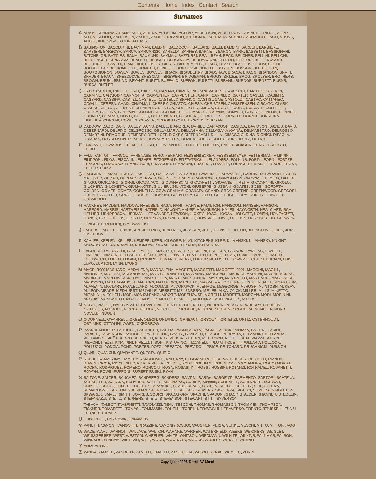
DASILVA (238, 126)
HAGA (165, 205)
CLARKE (90, 108)
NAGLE (104, 305)
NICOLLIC (187, 309)
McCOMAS (158, 286)
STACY (231, 394)
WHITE (172, 436)
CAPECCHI (235, 91)
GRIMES (141, 195)
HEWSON (179, 214)
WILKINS (247, 436)
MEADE (107, 290)
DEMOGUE (116, 135)
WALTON (156, 431)
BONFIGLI (165, 68)
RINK (141, 363)
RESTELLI (257, 359)
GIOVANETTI (201, 182)
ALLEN (89, 37)
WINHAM (111, 440)
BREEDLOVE (127, 76)
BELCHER (244, 56)
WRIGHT (230, 440)
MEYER (210, 290)
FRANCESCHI (137, 164)
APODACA (217, 37)
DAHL (120, 126)
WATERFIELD (215, 431)
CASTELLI (148, 99)
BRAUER (91, 76)
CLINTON (166, 108)
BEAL (204, 56)
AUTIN (125, 41)
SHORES (186, 390)
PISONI (157, 342)
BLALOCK (242, 64)
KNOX (88, 245)
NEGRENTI (167, 305)
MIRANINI (91, 295)
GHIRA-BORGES (202, 178)
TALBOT (108, 404)
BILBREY (184, 64)
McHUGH (248, 286)
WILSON (284, 436)
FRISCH (258, 164)
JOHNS (219, 230)
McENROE (206, 286)
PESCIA (176, 338)
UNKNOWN (116, 419)
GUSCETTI (275, 195)
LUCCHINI (255, 259)
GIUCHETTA (115, 186)
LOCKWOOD (94, 259)
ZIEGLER (233, 452)
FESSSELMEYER (231, 155)
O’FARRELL (117, 319)
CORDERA (188, 116)
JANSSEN (131, 230)
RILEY (130, 363)
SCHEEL (153, 382)
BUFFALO (170, 80)
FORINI (255, 160)
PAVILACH (194, 334)
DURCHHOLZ (238, 139)
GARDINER (253, 174)
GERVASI (147, 178)
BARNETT (207, 51)
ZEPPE (216, 452)
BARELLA (170, 51)
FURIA (105, 168)
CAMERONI (186, 91)
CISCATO (265, 104)
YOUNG (102, 446)
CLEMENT (124, 108)
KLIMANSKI (237, 241)
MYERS (249, 299)
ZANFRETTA (182, 452)
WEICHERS (254, 431)
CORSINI (111, 120)
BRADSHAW (215, 72)
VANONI (108, 425)
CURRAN (215, 120)
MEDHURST (126, 290)
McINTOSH (268, 286)
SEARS (193, 386)
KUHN (190, 245)
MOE (127, 295)
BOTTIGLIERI (265, 68)
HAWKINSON (208, 209)
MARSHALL (132, 278)
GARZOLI (273, 174)
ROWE (105, 371)
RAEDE (89, 359)
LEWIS (243, 255)
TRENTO (253, 409)
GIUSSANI (223, 186)
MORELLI (213, 295)
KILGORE (172, 241)
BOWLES (155, 72)
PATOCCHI (134, 334)
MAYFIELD (188, 282)
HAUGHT (172, 209)
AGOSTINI (168, 33)
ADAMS (122, 33)
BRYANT (136, 80)
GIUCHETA (93, 186)
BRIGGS (214, 76)
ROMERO (132, 367)
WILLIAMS (266, 436)
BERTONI (244, 60)
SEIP (258, 386)
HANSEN (251, 205)
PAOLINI (258, 330)
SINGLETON (282, 390)
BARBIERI (92, 51)
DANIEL (198, 126)
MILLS (263, 290)
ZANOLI (201, 452)
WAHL (102, 431)
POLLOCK (271, 342)
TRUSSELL (273, 409)
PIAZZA (258, 338)
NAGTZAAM (123, 305)
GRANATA (194, 191)
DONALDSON (114, 139)
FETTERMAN (259, 155)
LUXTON (103, 263)
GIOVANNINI (262, 182)
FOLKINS (239, 160)
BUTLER (105, 85)
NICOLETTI (167, 309)
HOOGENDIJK (111, 218)
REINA (222, 359)
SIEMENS (204, 390)
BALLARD (201, 47)
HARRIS (111, 209)
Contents (148, 5)
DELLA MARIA (166, 130)
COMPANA (215, 112)
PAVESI (176, 334)
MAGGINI (255, 270)
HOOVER (134, 218)
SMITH (124, 394)
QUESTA (147, 353)
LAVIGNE (91, 255)
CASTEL (129, 99)
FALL (87, 155)
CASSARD (92, 99)
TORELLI (190, 409)
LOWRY (238, 259)
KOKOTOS (105, 245)
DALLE (162, 126)
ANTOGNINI (196, 37)
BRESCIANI (151, 76)
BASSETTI (255, 51)
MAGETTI (184, 270)
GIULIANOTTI (140, 186)
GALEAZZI (165, 174)
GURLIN (256, 195)
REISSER (238, 359)
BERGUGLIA (178, 60)
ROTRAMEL (257, 367)
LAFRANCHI (114, 251)
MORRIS (90, 299)
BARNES (189, 51)
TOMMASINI (152, 409)
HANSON (269, 205)
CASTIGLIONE (210, 99)
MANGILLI (175, 274)
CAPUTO (254, 91)
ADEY (136, 33)
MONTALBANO (147, 295)
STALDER (248, 394)
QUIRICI (164, 353)
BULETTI (206, 80)
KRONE (162, 245)
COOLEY (141, 116)
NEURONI (215, 305)
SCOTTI (123, 386)
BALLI (217, 47)
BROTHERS (282, 76)
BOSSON (243, 68)
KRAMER (125, 245)
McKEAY (287, 286)
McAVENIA (92, 286)
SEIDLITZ (244, 386)
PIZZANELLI (198, 342)
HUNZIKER (257, 218)
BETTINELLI (94, 64)
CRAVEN (147, 120)
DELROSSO (282, 130)
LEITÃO (146, 255)
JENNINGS (171, 230)
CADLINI (103, 91)
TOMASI (132, 409)
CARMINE (92, 95)
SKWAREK (92, 394)
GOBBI (257, 186)
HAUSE (188, 209)
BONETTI (147, 68)
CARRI (204, 95)
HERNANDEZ (157, 214)
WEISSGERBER (97, 436)
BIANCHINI (133, 64)
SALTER (109, 378)
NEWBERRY (250, 305)
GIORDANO (108, 182)
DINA (250, 135)
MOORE (169, 295)
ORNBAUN (189, 319)
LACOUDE (92, 251)
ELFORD (146, 145)
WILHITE (230, 436)
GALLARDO (186, 174)
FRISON (274, 164)
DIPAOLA (281, 135)
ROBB (187, 363)
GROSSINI (160, 195)
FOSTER (285, 160)
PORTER (141, 346)
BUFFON (188, 80)
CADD (88, 91)
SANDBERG (148, 378)
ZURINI (249, 452)
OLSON (150, 319)
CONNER (91, 116)
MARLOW (111, 278)
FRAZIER (221, 164)
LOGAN (129, 259)
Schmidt (209, 382)
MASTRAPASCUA (120, 282)
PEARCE (212, 334)
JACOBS (90, 230)
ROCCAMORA (249, 363)
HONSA (90, 218)
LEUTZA (227, 255)
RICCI (117, 363)
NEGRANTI (146, 305)
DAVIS (290, 126)
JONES (277, 230)
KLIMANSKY (259, 241)
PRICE (212, 346)
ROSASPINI (185, 367)
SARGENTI (223, 378)
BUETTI (152, 80)
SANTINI (189, 378)
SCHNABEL (228, 382)
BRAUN (107, 76)
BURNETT (262, 80)
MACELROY (93, 270)
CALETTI (121, 91)
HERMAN (135, 214)
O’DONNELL (94, 319)
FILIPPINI (281, 155)
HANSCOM (231, 205)
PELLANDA (274, 334)
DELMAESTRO (257, 130)
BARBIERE (268, 47)
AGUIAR (186, 33)
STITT (209, 398)
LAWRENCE (112, 255)
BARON (224, 51)
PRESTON (173, 346)
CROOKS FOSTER (173, 120)
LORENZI (183, 259)
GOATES (241, 186)
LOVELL (222, 259)
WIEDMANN (209, 436)
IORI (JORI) (111, 224)
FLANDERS (219, 160)
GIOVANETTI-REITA (232, 182)
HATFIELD (153, 209)
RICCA (104, 363)
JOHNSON (237, 230)
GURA (242, 195)
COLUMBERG (173, 112)
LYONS (131, 263)
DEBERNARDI (95, 130)
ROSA (167, 367)
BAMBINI (232, 47)
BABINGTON (94, 47)
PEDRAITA (231, 334)
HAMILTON (210, 205)
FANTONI (102, 155)
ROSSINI (219, 367)
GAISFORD (144, 174)
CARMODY (112, 95)
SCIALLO (91, 386)
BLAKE (225, 64)
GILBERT (288, 178)
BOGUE (274, 64)
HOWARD (205, 218)
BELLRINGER (95, 60)
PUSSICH (278, 346)
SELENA (271, 386)
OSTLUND (92, 323)
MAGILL (272, 270)
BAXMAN (168, 56)
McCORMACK (182, 286)
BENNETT (139, 60)
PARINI (274, 330)
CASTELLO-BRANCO (177, 99)
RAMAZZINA (109, 359)
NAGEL (89, 305)
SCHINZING (174, 382)
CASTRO (253, 99)
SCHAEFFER (94, 382)
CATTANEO (273, 99)
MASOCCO (93, 282)
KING (187, 241)
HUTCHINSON (282, 218)
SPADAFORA (177, 394)
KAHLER (90, 241)
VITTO (262, 425)
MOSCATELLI (112, 299)
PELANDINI (253, 334)
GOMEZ (124, 191)
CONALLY (234, 112)
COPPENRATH (164, 116)
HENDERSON (113, 214)
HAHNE (192, 205)
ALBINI (248, 33)
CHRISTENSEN (241, 104)
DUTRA (258, 139)
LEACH (131, 255)
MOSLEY (149, 299)
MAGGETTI (204, 270)
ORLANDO (168, 319)
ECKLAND (92, 145)
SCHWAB (272, 382)
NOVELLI (91, 313)
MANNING (195, 274)
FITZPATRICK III (193, 160)
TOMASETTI (112, 409)
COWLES (129, 120)
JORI (289, 230)
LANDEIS (182, 251)
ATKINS (286, 37)
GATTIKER (92, 178)
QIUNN (89, 353)
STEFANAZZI (94, 398)
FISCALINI (127, 160)
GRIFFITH (108, 195)
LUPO (88, 263)
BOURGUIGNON (97, 72)
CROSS (198, 120)
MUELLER (168, 299)
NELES (199, 305)
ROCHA (90, 367)
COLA (238, 108)
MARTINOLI (259, 278)
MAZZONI (223, 282)
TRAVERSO (234, 409)
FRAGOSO (113, 164)
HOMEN (261, 214)
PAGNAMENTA (188, 330)
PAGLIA (167, 330)
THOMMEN (248, 404)
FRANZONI (182, 164)
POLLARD (251, 342)
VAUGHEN (201, 425)
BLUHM (259, 64)
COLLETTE (275, 108)
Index (188, 5)
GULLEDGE (224, 195)
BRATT (285, 72)
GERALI (111, 178)
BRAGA (234, 72)
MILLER (249, 290)
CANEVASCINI (210, 91)
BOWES (137, 72)
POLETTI (232, 342)
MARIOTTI (92, 278)
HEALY (265, 209)
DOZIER (188, 139)
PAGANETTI (147, 330)
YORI (88, 446)
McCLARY (112, 286)
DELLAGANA (192, 130)
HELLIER (91, 214)
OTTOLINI (112, 323)
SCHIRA (193, 382)
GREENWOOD (263, 191)
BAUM (132, 56)
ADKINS (150, 33)
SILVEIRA (261, 390)
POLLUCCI (92, 346)
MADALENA (138, 270)
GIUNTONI (181, 186)
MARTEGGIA (155, 278)
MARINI (270, 274)
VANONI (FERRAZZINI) (137, 425)
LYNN (118, 263)
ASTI (274, 37)
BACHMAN (140, 47)
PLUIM (217, 342)
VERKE (232, 425)
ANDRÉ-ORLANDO (167, 37)
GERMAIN (129, 178)
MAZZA (206, 282)
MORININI (281, 295)
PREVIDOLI (195, 346)
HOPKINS (152, 218)
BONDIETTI (127, 68)
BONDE (108, 68)
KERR (157, 241)
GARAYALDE (230, 174)
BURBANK (224, 80)
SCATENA (285, 378)
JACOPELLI (111, 230)
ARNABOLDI (257, 37)
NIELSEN (222, 309)
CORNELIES (210, 116)
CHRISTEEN (215, 104)
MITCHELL (112, 295)
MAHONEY (92, 274)
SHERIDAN (137, 390)
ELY (216, 145)
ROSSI (203, 367)
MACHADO (115, 270)
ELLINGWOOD (169, 145)
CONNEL (286, 112)
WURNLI (247, 440)
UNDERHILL (94, 419)
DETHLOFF (157, 135)
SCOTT (107, 386)
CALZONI (149, 91)
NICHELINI (272, 305)
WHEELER (154, 436)
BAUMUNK (149, 56)
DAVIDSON (257, 126)
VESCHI (248, 425)
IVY (126, 224)
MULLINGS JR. (227, 299)
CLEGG (107, 108)
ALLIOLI (104, 37)
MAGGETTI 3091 (230, 270)
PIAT (246, 338)
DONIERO (136, 139)
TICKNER (91, 409)
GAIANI (111, 174)
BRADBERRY (191, 72)
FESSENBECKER (199, 155)
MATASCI (146, 282)
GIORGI (127, 182)
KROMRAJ (144, 245)
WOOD (158, 440)
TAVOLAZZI (152, 404)
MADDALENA (161, 270)
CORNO (250, 116)
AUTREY (140, 41)
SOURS (156, 394)
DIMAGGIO (233, 135)
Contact (208, 5)
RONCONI (152, 367)
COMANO (195, 112)
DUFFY (218, 139)
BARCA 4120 (149, 51)
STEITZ (114, 398)
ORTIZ (244, 319)
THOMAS (202, 404)
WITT (145, 440)
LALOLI (145, 251)
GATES (289, 174)
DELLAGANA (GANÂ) (223, 130)
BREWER (172, 76)
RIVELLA (155, 363)
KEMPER (142, 241)
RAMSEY (130, 359)
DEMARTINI (93, 135)
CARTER (240, 95)
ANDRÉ (142, 37)
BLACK (211, 64)
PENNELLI (144, 338)
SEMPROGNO (95, 390)
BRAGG (250, 72)
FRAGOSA (92, 164)
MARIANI (236, 274)
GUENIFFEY (181, 195)
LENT (191, 255)
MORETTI (231, 295)
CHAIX (123, 104)
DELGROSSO (141, 130)
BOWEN (121, 72)
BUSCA (89, 85)
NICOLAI (147, 309)
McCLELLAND (135, 286)
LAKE (132, 251)
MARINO (286, 274)
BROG (244, 76)
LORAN (166, 259)
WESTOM (134, 436)
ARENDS (236, 37)
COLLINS (108, 112)
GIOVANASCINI (175, 182)
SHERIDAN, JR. (162, 390)
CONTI (126, 116)
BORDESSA (187, 68)
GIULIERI (162, 186)
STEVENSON (170, 398)
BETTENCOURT (269, 60)
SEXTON (118, 390)
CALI (135, 91)
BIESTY (168, 64)
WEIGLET (274, 431)
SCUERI (139, 386)
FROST (290, 164)
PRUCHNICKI (255, 346)
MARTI (175, 278)
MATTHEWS (166, 282)
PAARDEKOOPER (99, 330)
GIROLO (282, 182)
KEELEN (108, 241)
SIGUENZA (224, 390)
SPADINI (197, 394)
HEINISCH (282, 209)
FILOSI (110, 160)
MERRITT (167, 290)
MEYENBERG (189, 290)
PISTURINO (176, 342)
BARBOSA (112, 51)
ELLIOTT (191, 145)
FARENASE (141, 155)
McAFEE (265, 282)
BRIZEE (230, 76)
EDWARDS (113, 145)
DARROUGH (217, 126)
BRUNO (120, 80)
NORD (279, 309)
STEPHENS (133, 398)
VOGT (292, 425)
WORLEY (213, 440)
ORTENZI (228, 319)
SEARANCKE (159, 386)
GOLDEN (91, 191)
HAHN (178, 205)
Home (170, 5)
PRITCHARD (231, 346)
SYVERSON (227, 398)
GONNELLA (143, 191)
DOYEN (172, 139)
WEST (118, 436)
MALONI (157, 274)
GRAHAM (175, 191)
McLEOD (91, 290)
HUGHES (238, 218)
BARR (238, 51)
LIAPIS (256, 255)
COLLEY (90, 112)
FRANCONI (161, 164)
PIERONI (91, 342)
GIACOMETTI (256, 178)
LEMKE (161, 255)
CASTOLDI (234, 99)
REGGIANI (194, 359)
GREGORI (287, 191)
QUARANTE (127, 353)
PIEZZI (107, 342)
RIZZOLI (172, 363)
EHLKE (131, 145)
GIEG (274, 178)
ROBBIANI (203, 363)
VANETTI (91, 425)
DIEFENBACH (196, 135)
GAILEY (126, 174)
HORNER (171, 218)
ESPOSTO (277, 145)
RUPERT (139, 371)
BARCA (129, 51)
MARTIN (216, 278)
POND (126, 346)
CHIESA (195, 104)
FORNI (269, 160)
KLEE (220, 241)
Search (229, 5)
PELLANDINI (94, 338)
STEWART (193, 398)
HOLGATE (243, 214)
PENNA (126, 338)
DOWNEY (156, 139)
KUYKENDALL (210, 245)
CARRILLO (221, 95)
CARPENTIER (184, 95)
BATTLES (116, 56)
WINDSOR (92, 440)
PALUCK (224, 330)
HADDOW (129, 205)
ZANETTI (161, 452)
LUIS (287, 259)
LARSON (236, 251)
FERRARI (173, 155)
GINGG (89, 182)
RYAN (168, 371)
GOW (160, 191)
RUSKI (155, 371)
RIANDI (89, 363)
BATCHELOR (94, 56)
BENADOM (118, 60)
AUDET (89, 41)
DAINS (148, 126)
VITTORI (277, 425)
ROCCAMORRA (277, 363)
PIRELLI (142, 342)
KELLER (125, 241)
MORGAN (250, 295)
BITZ (199, 64)
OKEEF (135, 319)
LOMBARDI (148, 259)
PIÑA (119, 342)
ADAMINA (106, 33)
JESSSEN (191, 230)
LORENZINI (203, 259)
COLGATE (254, 108)
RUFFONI (122, 371)
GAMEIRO (208, 174)
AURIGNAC (107, 41)
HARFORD (92, 209)
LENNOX (177, 255)
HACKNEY (92, 205)
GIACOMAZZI (230, 178)
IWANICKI (139, 224)
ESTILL (89, 149)
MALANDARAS (135, 274)
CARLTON (273, 91)
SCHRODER (250, 382)
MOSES (133, 299)
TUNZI (290, 409)
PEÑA (113, 338)
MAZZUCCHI (244, 282)
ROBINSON (224, 363)
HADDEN (111, 205)
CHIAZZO (178, 104)
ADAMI (89, 33)
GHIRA (180, 178)
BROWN (90, 80)
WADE (89, 431)
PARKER (91, 334)
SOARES (140, 394)
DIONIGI (264, 135)
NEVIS (232, 305)
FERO (158, 155)
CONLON (269, 112)
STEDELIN (287, 394)
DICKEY (175, 135)
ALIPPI (283, 33)
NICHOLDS (93, 309)
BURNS (279, 80)
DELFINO (118, 130)
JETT (206, 230)
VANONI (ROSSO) (174, 425)
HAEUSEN (149, 205)
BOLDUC (91, 68)
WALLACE (137, 431)
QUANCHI (106, 353)
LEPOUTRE (208, 255)
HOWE (222, 218)
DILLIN (216, 135)
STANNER (267, 394)
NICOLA (131, 309)
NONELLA (263, 309)
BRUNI (106, 80)
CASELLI (257, 95)
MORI (266, 295)
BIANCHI (114, 64)
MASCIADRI (281, 278)
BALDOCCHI (179, 47)
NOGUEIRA (243, 309)
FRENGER (240, 164)
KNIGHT (279, 241)
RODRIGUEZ (110, 367)
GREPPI (90, 195)
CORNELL (232, 116)
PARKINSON (112, 334)
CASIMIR (275, 95)
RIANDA (275, 359)
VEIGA (218, 425)
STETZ (151, 398)
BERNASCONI (203, 60)
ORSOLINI (209, 319)
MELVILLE (148, 290)
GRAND (212, 191)
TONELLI (173, 409)
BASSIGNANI (277, 51)
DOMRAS (91, 139)
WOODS (195, 440)
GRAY (226, 191)
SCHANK (116, 382)
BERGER (157, 60)
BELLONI (279, 56)
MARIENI (254, 274)
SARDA (205, 378)
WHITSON (188, 436)
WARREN (192, 431)
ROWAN (90, 371)
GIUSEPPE (201, 186)
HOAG (211, 214)
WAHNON (118, 431)
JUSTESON (93, 234)
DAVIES (276, 126)
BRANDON (268, 72)
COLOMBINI (148, 112)
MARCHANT (216, 274)
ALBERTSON (229, 33)
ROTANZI (237, 367)
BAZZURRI (187, 56)
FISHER (145, 160)
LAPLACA (217, 251)
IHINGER (91, 224)
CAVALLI (90, 104)
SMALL (110, 394)
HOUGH (188, 218)
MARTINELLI (236, 278)
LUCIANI (273, 259)
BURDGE (243, 80)
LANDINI (199, 251)
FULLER (90, 168)
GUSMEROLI (94, 199)
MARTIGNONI (195, 278)
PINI (129, 342)
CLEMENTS (145, 108)
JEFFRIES (151, 230)
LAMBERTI (163, 251)
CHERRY (159, 104)
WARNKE (174, 431)
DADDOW (91, 126)
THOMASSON (224, 404)
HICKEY (197, 214)
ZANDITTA (125, 452)
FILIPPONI (92, 160)
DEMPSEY (136, 135)
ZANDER (106, 452)
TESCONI (184, 404)
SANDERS (170, 378)
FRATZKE (202, 164)
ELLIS (205, 145)
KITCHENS (203, 241)
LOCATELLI (274, 255)
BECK (228, 56)
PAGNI (209, 330)
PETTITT (232, 338)
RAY (179, 359)
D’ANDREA (179, 126)
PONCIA (111, 346)
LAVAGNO (254, 251)
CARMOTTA (134, 95)
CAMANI (166, 91)
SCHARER (135, 382)
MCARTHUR (285, 282)
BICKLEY (152, 64)
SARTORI (266, 378)
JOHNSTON (258, 230)
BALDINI (159, 47)
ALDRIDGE (265, 33)
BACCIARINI (118, 47)
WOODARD (176, 440)
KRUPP (177, 245)
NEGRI (185, 305)
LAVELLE (273, 251)
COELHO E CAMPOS (194, 108)
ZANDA (89, 452)
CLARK (281, 104)
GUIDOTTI (203, 195)
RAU (170, 359)
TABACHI (91, 404)
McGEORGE (227, 286)
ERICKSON (241, 145)
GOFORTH (274, 186)
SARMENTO (245, 378)
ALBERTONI (205, 33)
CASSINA (112, 99)
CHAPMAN (140, 104)
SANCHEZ (127, 378)
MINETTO (279, 290)
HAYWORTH (247, 209)
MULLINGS (202, 299)
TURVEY (108, 413)
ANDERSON (123, 37)
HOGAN (225, 214)
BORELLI (207, 68)
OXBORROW (148, 323)
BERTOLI (226, 60)
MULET (185, 299)
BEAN (216, 56)
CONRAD (110, 116)
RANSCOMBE (152, 359)
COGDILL (223, 108)
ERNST (259, 145)
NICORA (205, 309)
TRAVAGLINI (211, 409)
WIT (136, 440)
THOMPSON (270, 404)
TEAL (169, 404)
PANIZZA (241, 330)
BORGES (225, 68)
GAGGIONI (92, 174)
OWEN (128, 323)
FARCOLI (121, 155)
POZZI (156, 346)
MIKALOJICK (230, 290)
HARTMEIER (131, 209)
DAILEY (134, 126)
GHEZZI (165, 178)
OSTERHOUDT (265, 319)
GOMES (108, 191)
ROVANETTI (280, 367)
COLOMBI (126, 112)
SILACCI (244, 390)
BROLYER (261, 76)
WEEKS (235, 431)
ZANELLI (143, 452)
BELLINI (262, 56)
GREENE (240, 191)
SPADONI (215, 394)
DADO (108, 126)
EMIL (225, 145)
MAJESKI (112, 274)
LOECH (114, 259)
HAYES (228, 209)
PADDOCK (126, 330)
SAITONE (91, 378)
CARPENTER (157, 95)
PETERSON (212, 338)
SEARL (179, 386)
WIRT (126, 440)
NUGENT (109, 313)
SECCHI (226, 386)
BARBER (249, 47)
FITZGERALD (165, 160)
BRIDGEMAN (193, 76)
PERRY (161, 338)
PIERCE (274, 338)
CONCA (252, 112)
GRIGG (125, 195)
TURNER (91, 413)
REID (209, 359)
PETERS (192, 338)
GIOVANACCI (147, 182)
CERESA (108, 104)
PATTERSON (157, 334)
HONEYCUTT (281, 214)
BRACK (171, 72)
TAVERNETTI (129, 404)
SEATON (209, 386)
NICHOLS (113, 309)
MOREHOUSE (190, 295)
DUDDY (203, 139)
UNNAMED (138, 419)
